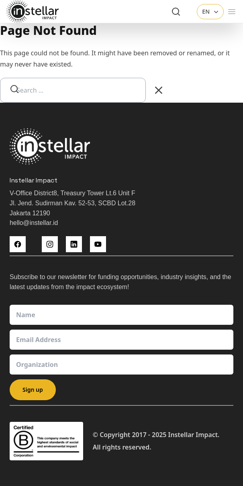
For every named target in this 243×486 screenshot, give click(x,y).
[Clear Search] (158, 90)
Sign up (32, 389)
